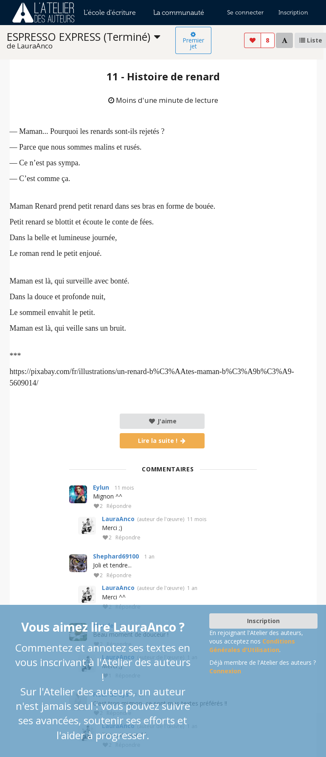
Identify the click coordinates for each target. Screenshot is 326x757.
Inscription (293, 12)
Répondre (119, 506)
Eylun (101, 487)
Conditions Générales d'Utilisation (252, 645)
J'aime (162, 421)
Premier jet (193, 40)
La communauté (178, 13)
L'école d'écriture (110, 13)
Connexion (225, 671)
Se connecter (245, 12)
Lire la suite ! (162, 441)
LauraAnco (118, 519)
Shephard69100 (116, 556)
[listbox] (91, 40)
